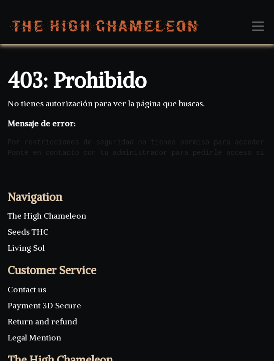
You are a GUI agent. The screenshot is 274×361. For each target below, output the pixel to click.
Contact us (28, 289)
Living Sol (26, 248)
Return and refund (42, 321)
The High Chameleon (47, 216)
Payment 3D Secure (44, 305)
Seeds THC (28, 232)
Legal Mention (34, 337)
